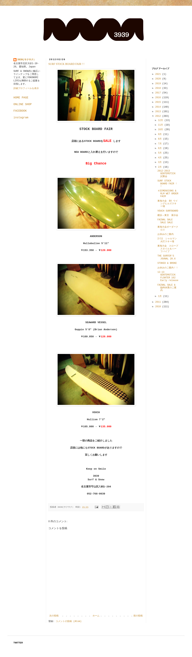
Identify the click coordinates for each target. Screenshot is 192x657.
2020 (158, 79)
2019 (158, 83)
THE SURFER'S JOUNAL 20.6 (166, 257)
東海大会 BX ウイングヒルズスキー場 (167, 204)
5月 (160, 153)
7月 (160, 143)
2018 (158, 88)
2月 (160, 167)
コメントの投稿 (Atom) (68, 621)
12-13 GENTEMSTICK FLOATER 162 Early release (168, 276)
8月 (160, 139)
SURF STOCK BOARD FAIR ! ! (66, 64)
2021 (158, 74)
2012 (158, 116)
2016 (158, 97)
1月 (160, 296)
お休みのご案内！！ (167, 267)
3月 (160, 162)
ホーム (96, 616)
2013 (158, 111)
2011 (158, 302)
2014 (158, 107)
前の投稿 (138, 616)
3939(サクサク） (26, 59)
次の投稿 (54, 616)
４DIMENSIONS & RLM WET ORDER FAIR (167, 194)
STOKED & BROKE (167, 263)
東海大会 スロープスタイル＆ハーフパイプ (167, 249)
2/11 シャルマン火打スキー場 (167, 240)
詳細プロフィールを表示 (26, 88)
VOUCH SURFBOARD (167, 211)
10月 (161, 129)
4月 (160, 157)
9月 (160, 134)
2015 (158, 102)
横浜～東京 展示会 (167, 215)
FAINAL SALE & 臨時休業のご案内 (166, 288)
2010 (158, 306)
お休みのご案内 (165, 234)
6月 (160, 148)
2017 (158, 93)
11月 (161, 125)
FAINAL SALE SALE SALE (165, 221)
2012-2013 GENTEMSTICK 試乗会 (166, 174)
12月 (161, 120)
